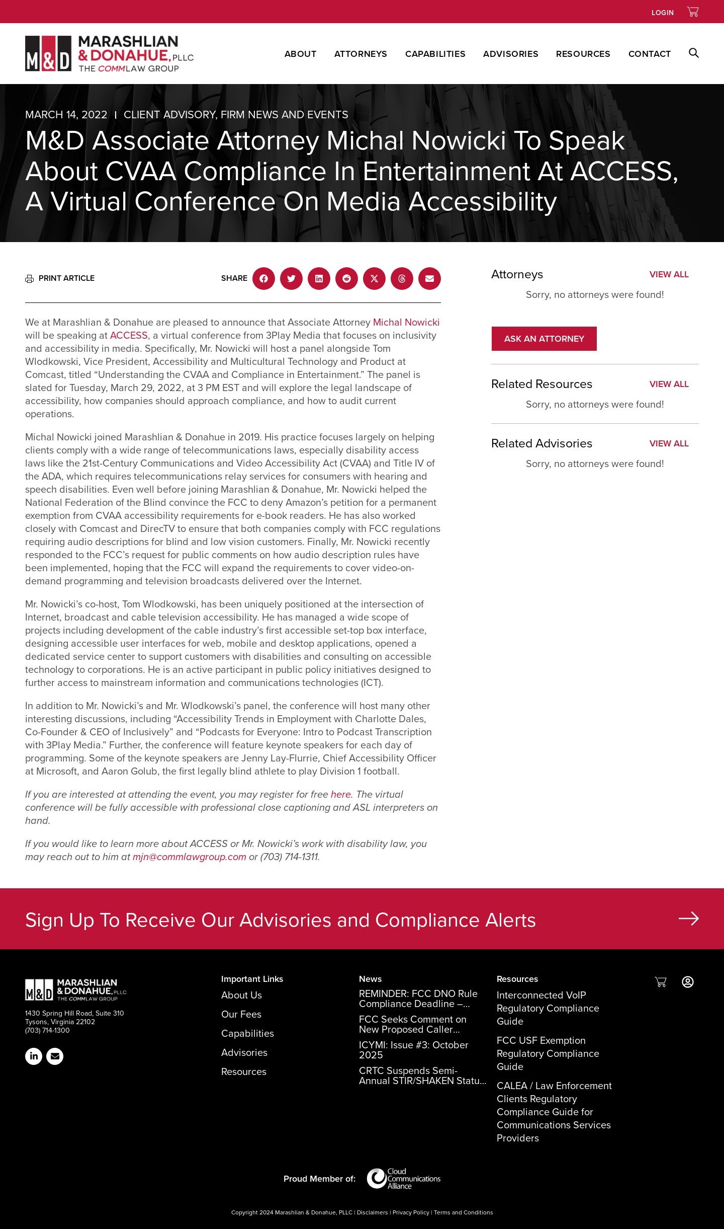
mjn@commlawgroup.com (189, 856)
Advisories (510, 53)
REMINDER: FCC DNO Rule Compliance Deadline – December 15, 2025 (418, 1003)
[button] (685, 53)
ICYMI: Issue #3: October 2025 (414, 1049)
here (341, 794)
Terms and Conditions (463, 1212)
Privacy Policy (411, 1212)
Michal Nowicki (406, 322)
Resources (583, 53)
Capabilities (435, 53)
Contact (649, 53)
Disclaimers (372, 1212)
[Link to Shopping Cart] (693, 12)
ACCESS (129, 335)
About (301, 53)
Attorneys (361, 53)
